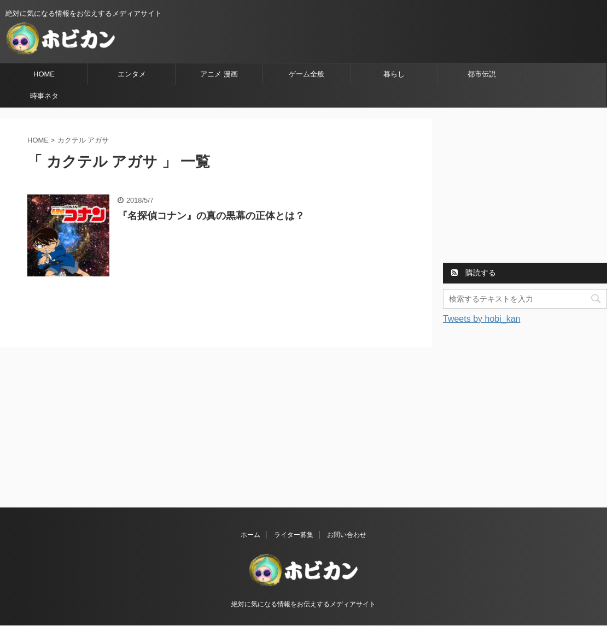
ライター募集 (293, 535)
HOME (44, 74)
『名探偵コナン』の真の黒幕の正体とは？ (211, 215)
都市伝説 (482, 74)
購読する (473, 272)
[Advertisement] (525, 187)
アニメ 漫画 (219, 74)
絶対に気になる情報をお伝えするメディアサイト (303, 604)
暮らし (394, 74)
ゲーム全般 (306, 74)
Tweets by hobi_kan (481, 318)
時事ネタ (44, 96)
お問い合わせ (346, 535)
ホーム (250, 535)
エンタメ (132, 74)
